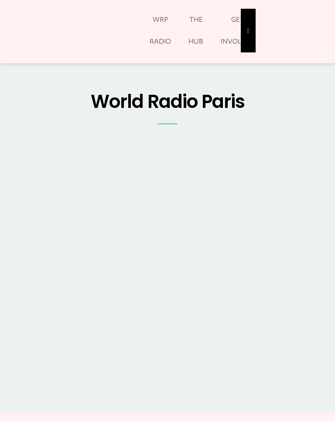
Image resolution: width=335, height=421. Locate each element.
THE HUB (195, 30)
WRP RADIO (160, 30)
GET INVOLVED (238, 30)
